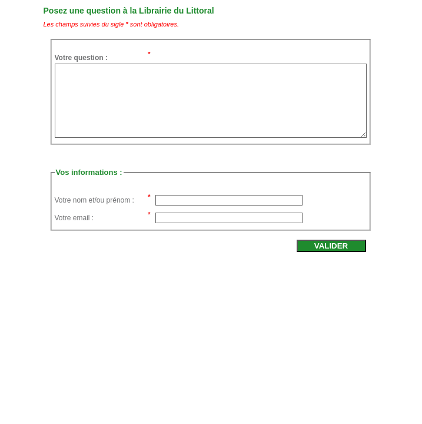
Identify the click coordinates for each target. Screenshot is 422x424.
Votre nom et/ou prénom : (94, 200)
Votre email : (74, 218)
